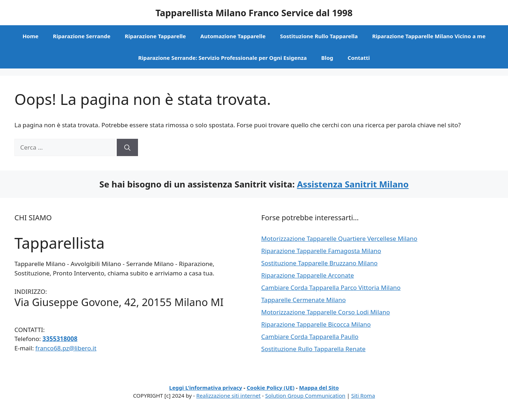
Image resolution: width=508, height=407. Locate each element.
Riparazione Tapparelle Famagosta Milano (321, 251)
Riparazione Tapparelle (155, 36)
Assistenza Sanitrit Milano (353, 184)
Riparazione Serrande (82, 36)
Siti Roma (363, 395)
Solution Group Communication (305, 395)
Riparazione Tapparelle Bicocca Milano (316, 324)
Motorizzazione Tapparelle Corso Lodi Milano (325, 312)
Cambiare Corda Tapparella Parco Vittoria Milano (331, 287)
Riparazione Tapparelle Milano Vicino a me (429, 36)
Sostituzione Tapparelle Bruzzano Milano (319, 263)
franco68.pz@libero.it (65, 348)
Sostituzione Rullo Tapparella (319, 36)
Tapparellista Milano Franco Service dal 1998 (253, 12)
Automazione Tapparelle (233, 36)
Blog (327, 57)
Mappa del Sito (319, 387)
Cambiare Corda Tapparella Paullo (309, 336)
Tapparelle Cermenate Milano (303, 300)
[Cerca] (127, 147)
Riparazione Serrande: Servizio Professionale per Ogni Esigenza (222, 57)
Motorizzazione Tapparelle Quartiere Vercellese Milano (339, 238)
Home (30, 36)
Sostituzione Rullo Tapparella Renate (313, 349)
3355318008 (60, 339)
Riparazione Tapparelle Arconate (307, 275)
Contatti (359, 57)
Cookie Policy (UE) (271, 387)
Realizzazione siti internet (228, 395)
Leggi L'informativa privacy (205, 387)
